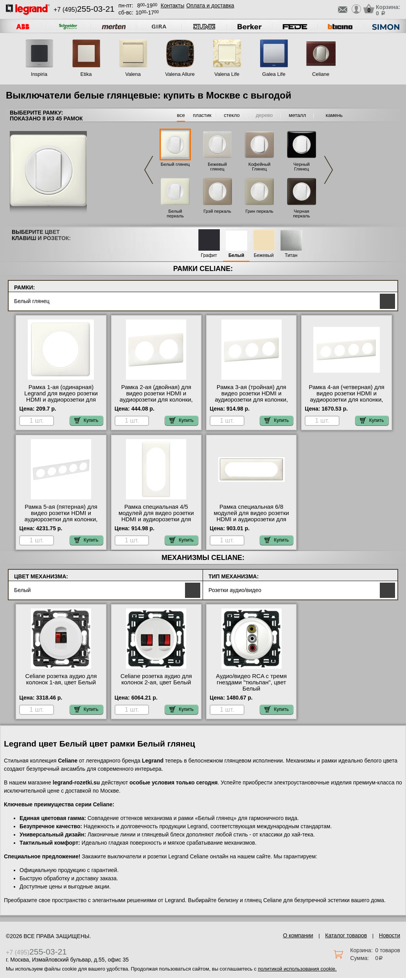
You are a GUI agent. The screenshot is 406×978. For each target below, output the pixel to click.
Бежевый (264, 255)
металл (297, 115)
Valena (133, 74)
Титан (291, 255)
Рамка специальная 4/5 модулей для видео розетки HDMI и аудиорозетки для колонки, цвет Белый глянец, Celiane (156, 519)
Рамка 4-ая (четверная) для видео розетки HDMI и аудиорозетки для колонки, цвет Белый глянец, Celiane (346, 396)
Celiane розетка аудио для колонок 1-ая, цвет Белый (61, 679)
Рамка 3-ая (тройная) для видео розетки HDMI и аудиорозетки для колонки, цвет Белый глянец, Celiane (251, 396)
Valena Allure (180, 74)
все (181, 115)
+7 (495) (84, 9)
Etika (86, 74)
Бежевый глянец (217, 166)
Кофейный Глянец (259, 166)
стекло (231, 115)
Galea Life (273, 74)
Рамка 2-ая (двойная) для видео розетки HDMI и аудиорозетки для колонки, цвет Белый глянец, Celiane (156, 396)
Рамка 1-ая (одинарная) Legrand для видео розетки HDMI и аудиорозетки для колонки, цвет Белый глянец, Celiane (61, 399)
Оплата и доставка (210, 5)
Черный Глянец (301, 166)
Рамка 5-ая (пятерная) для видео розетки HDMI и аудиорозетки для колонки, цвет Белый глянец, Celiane (60, 516)
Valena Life (226, 74)
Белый (236, 255)
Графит (209, 255)
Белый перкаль (175, 213)
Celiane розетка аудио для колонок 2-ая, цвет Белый (156, 679)
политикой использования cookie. (297, 969)
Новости (389, 935)
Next (328, 170)
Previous (148, 170)
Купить (86, 420)
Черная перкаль (301, 213)
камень (334, 115)
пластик (202, 115)
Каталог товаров (346, 935)
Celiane (320, 74)
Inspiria (39, 74)
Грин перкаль (259, 211)
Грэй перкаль (217, 211)
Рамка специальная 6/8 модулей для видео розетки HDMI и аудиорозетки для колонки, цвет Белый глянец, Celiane (251, 519)
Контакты (172, 5)
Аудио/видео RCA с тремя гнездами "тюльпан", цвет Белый (251, 682)
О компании (298, 935)
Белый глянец (175, 164)
